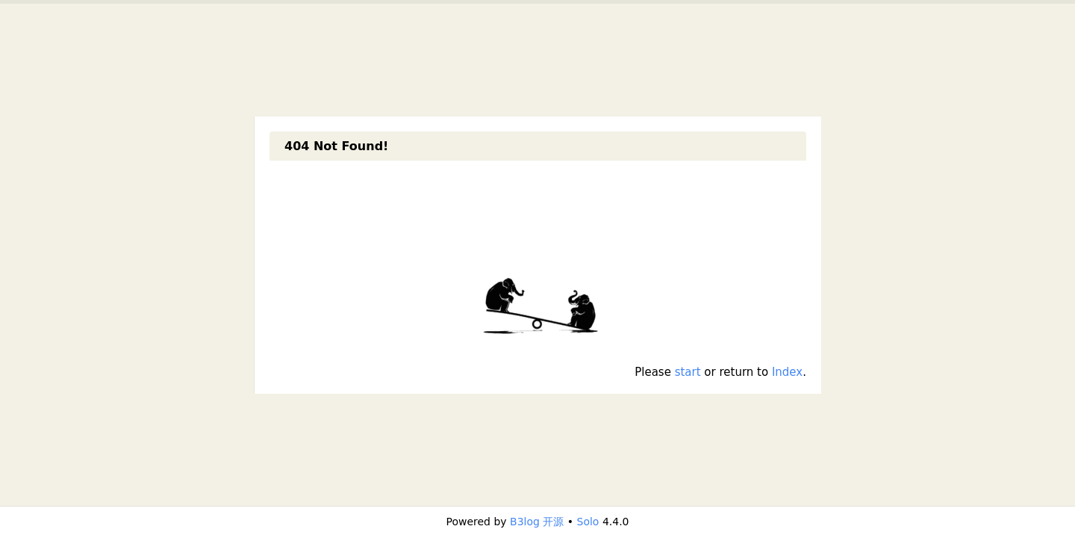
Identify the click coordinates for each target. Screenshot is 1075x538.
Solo (588, 522)
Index (787, 372)
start (688, 372)
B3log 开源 (537, 522)
